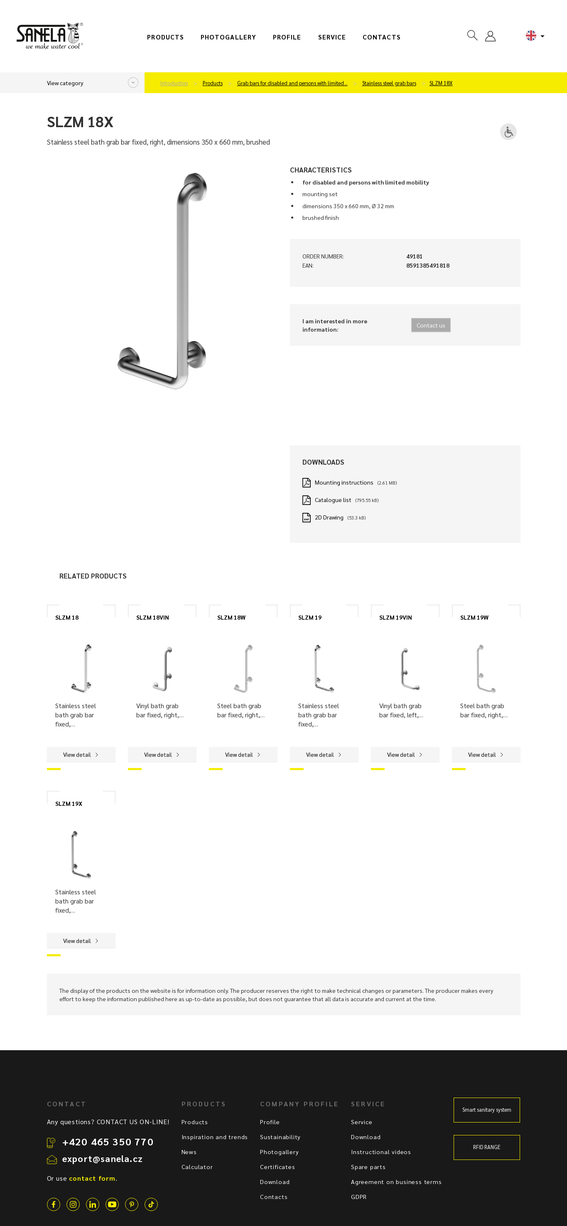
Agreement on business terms (396, 1181)
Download (275, 1181)
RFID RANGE (487, 1147)
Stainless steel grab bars (389, 83)
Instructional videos (381, 1151)
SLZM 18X (441, 83)
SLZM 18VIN (152, 617)
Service (332, 37)
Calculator (197, 1166)
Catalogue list (333, 499)
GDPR (359, 1196)
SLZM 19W (474, 617)
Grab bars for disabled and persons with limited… (292, 83)
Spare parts (368, 1166)
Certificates (277, 1166)
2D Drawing (329, 517)
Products (165, 37)
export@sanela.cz (102, 1158)
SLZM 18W (231, 617)
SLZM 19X (68, 803)
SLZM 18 (67, 617)
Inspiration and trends (215, 1136)
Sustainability (280, 1136)
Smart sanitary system (486, 1109)
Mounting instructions (344, 482)
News (189, 1151)
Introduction (174, 83)
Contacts (382, 37)
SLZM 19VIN (395, 617)
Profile (287, 37)
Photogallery (228, 37)
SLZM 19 (310, 617)
